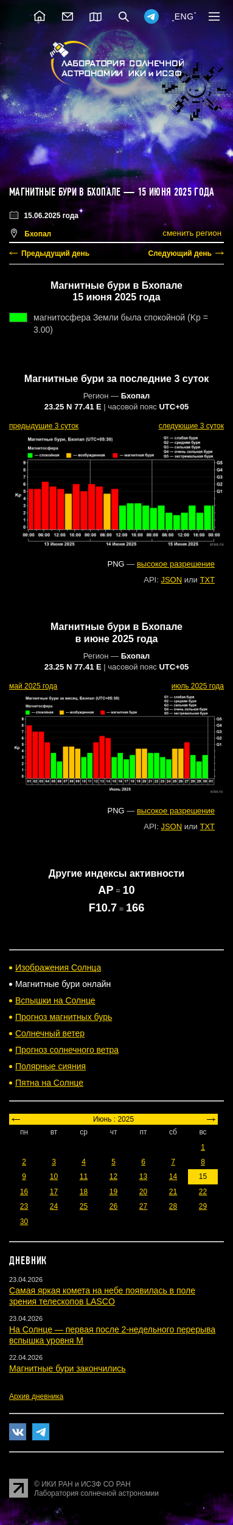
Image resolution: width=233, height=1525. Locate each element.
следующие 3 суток (191, 426)
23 (24, 1206)
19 (113, 1191)
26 (113, 1206)
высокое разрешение (176, 563)
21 (173, 1191)
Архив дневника (36, 1396)
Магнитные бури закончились (67, 1368)
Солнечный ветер (50, 1033)
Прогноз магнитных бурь (63, 1017)
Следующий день (180, 253)
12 (113, 1176)
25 (84, 1206)
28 (173, 1206)
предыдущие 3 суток (43, 426)
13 (143, 1176)
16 (24, 1191)
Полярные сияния (50, 1066)
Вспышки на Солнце (55, 1000)
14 (173, 1176)
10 (54, 1176)
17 (54, 1191)
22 (203, 1191)
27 (143, 1206)
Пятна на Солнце (49, 1083)
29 (203, 1206)
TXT (207, 579)
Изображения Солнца (58, 967)
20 (143, 1191)
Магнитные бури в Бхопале (65, 192)
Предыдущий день (55, 253)
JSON (171, 579)
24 (54, 1206)
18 (84, 1191)
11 (84, 1176)
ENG (184, 16)
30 (24, 1221)
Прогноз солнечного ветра (67, 1050)
